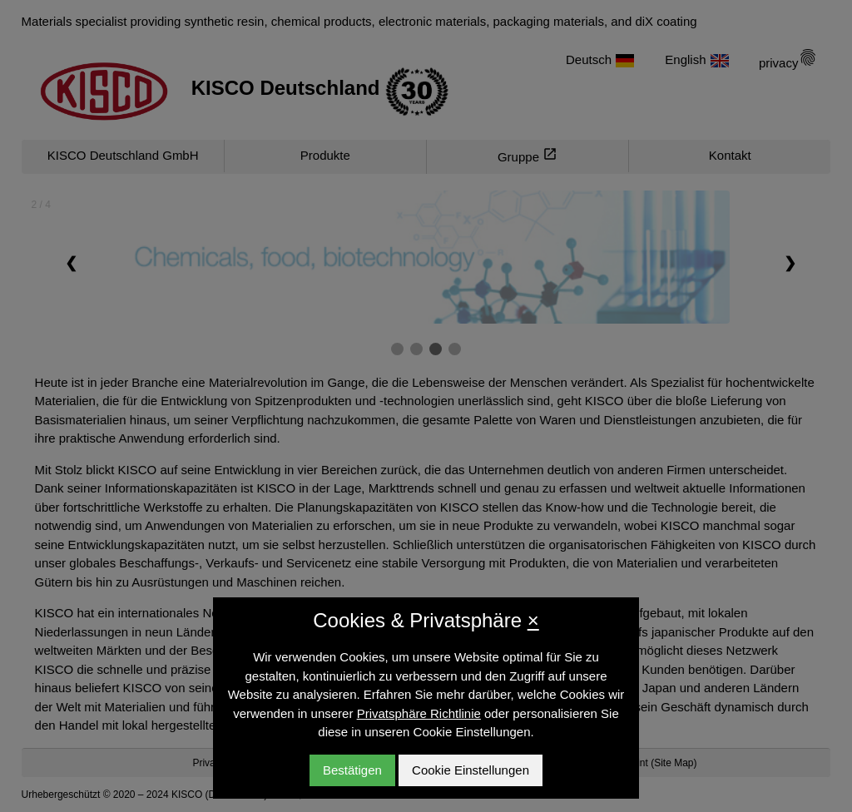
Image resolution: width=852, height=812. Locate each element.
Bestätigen (352, 770)
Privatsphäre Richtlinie (419, 713)
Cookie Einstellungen (470, 770)
